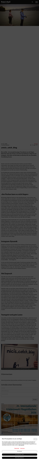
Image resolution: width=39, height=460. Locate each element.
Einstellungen (19, 451)
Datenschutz (16, 448)
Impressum (22, 448)
